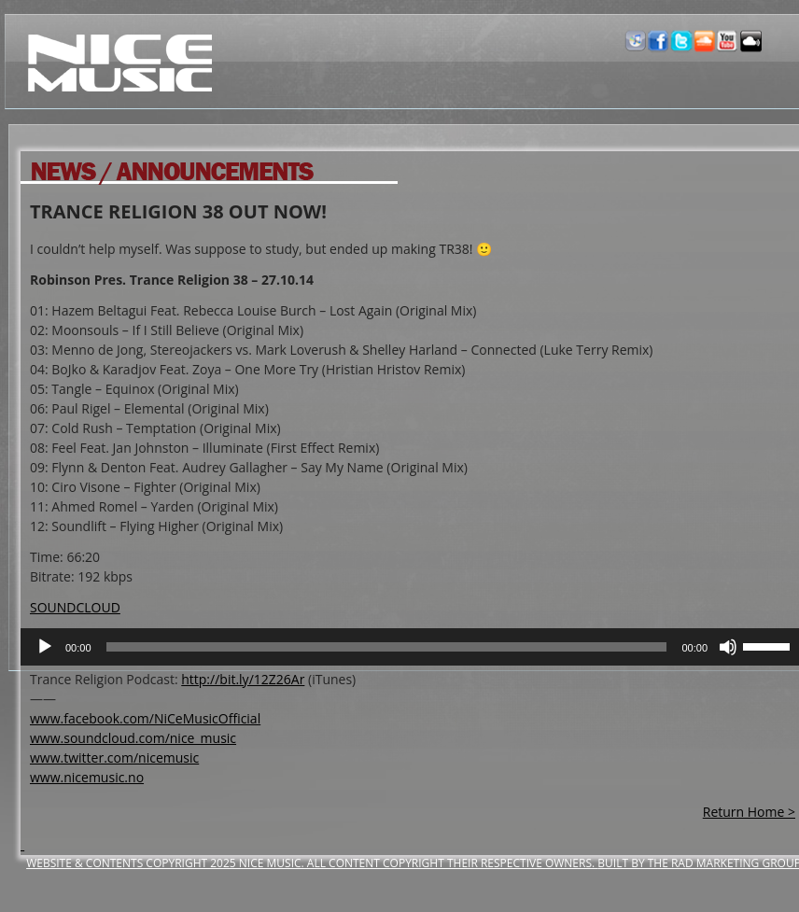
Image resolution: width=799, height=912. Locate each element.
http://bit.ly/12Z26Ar (242, 679)
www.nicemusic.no (87, 777)
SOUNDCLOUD (75, 607)
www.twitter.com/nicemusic (114, 757)
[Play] (44, 647)
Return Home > (749, 812)
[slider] (386, 647)
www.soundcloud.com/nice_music (133, 738)
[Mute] (728, 647)
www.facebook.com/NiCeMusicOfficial (145, 718)
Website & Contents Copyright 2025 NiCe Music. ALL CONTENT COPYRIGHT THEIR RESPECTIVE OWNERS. (311, 863)
